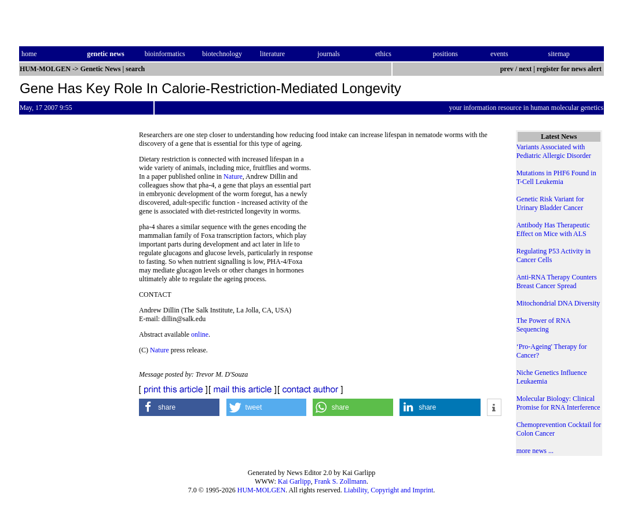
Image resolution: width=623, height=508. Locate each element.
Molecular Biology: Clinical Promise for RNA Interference (558, 403)
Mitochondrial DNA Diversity (558, 303)
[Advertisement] (407, 234)
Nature (233, 176)
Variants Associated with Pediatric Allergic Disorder (553, 151)
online (199, 334)
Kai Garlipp (294, 481)
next (525, 69)
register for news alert (570, 69)
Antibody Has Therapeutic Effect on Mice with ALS (553, 229)
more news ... (535, 451)
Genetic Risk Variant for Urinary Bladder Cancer (550, 203)
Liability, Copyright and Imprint (389, 490)
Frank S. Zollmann (340, 481)
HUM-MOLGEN (261, 490)
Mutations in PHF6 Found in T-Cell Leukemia (556, 177)
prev (507, 69)
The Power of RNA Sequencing (543, 324)
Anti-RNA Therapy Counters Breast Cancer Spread (556, 281)
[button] (179, 407)
